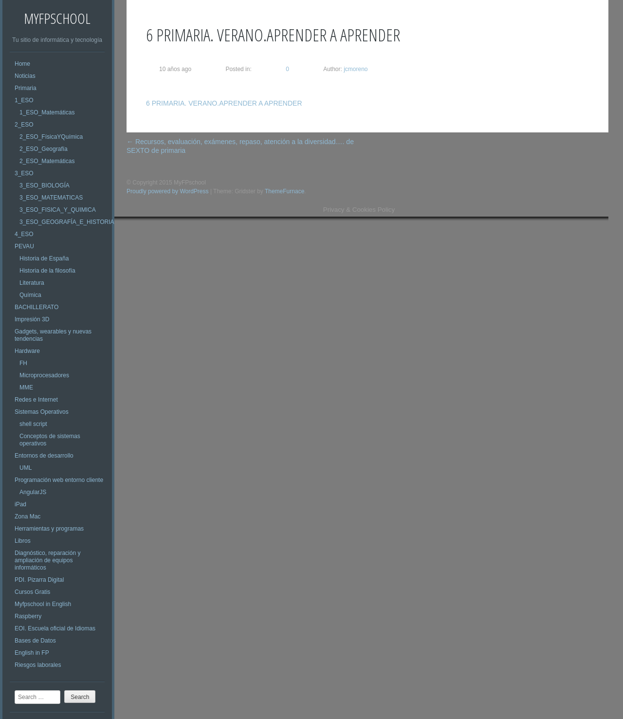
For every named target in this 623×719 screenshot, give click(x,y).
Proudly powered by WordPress (168, 191)
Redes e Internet (36, 399)
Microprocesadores (44, 375)
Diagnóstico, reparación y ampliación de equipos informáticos (47, 560)
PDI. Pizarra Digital (39, 579)
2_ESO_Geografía (43, 149)
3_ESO (24, 173)
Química (30, 295)
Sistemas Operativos (42, 411)
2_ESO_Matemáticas (46, 161)
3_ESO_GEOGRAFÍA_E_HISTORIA (66, 222)
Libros (23, 540)
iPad (20, 504)
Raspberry (28, 616)
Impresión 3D (32, 319)
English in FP (32, 652)
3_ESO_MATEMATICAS (51, 197)
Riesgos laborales (38, 665)
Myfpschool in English (43, 604)
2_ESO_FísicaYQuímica (51, 136)
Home (22, 63)
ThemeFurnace (284, 191)
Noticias (25, 76)
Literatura (31, 282)
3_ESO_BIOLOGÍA (44, 185)
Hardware (27, 351)
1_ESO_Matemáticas (46, 112)
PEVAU (24, 246)
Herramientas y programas (49, 528)
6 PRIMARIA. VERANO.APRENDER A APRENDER (224, 103)
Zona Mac (27, 516)
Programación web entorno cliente (59, 480)
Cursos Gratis (32, 592)
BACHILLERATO (36, 307)
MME (26, 387)
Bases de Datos (35, 640)
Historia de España (44, 258)
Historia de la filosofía (47, 270)
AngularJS (32, 492)
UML (25, 467)
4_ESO (24, 234)
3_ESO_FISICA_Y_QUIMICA (57, 209)
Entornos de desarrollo (44, 455)
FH (23, 363)
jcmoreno (355, 69)
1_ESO (24, 100)
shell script (33, 424)
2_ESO (24, 124)
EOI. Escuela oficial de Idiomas (55, 628)
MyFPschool (57, 18)
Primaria (26, 88)
